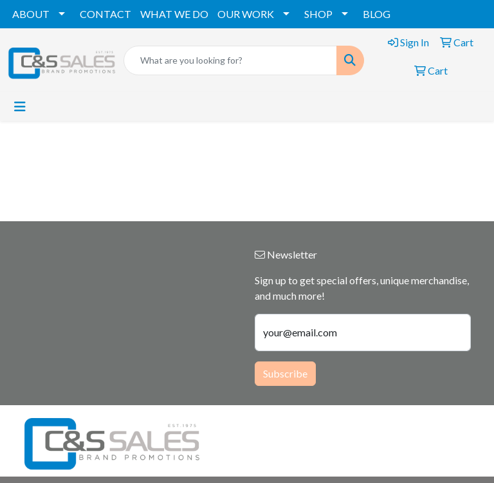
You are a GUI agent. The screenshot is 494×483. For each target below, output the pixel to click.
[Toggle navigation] (19, 106)
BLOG (376, 14)
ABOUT (31, 14)
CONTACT (105, 14)
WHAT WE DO (174, 14)
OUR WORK (245, 14)
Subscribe (285, 373)
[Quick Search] (230, 60)
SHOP (318, 14)
